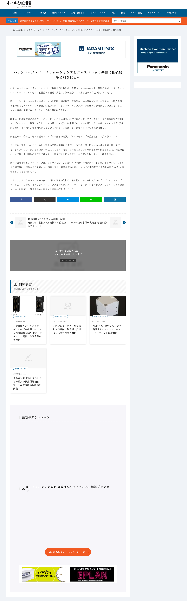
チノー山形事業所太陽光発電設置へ (89, 222)
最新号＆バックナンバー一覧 (69, 552)
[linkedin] (115, 199)
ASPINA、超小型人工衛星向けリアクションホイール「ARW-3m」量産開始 (106, 329)
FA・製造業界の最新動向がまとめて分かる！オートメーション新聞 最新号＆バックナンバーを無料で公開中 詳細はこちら (66, 20)
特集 (123, 12)
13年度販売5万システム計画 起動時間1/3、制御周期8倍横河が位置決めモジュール (47, 222)
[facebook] (21, 199)
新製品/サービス (34, 29)
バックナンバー (154, 12)
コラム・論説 (136, 12)
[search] (179, 20)
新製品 (43, 12)
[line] (91, 199)
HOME (14, 12)
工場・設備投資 (77, 12)
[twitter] (45, 199)
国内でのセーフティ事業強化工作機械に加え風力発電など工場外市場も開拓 (67, 329)
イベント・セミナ (97, 12)
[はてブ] (68, 199)
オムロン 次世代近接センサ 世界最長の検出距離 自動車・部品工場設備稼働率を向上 (27, 383)
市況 (113, 12)
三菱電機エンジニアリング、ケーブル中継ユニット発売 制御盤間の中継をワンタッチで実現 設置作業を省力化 (27, 333)
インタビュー (29, 12)
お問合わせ (171, 12)
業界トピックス (58, 12)
